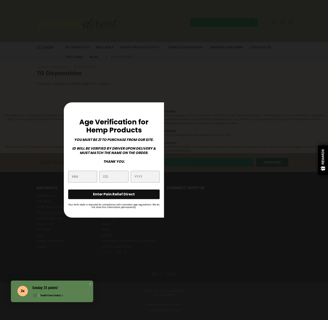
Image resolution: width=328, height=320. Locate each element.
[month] (82, 177)
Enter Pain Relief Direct (114, 194)
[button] (90, 284)
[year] (145, 177)
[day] (113, 177)
